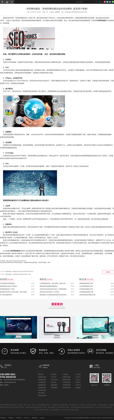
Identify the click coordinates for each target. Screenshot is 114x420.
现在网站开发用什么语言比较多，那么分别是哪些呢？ (14, 292)
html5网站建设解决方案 (86, 292)
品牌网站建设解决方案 (86, 283)
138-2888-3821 (7, 374)
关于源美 (78, 374)
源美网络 (57, 12)
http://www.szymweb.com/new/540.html (16, 261)
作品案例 (65, 374)
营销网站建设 (42, 387)
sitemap (42, 417)
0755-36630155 (8, 377)
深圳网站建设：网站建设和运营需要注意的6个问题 (18, 274)
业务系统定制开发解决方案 (87, 294)
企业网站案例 (66, 382)
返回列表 (108, 272)
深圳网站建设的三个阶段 (7, 289)
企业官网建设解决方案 (86, 286)
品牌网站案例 (66, 377)
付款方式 (78, 385)
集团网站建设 (42, 385)
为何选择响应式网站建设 (7, 283)
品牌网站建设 (42, 379)
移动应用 (53, 374)
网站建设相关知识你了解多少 (8, 286)
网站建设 (40, 374)
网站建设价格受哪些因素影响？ (49, 286)
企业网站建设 (42, 382)
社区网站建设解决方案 (86, 289)
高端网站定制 (42, 377)
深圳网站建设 (9, 262)
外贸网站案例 (66, 385)
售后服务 (78, 387)
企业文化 (78, 379)
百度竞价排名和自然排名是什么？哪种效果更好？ (54, 289)
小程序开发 (54, 379)
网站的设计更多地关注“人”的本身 (49, 292)
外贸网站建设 (42, 390)
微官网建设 (54, 387)
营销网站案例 (66, 387)
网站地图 (34, 417)
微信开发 (53, 382)
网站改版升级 (42, 395)
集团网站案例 (66, 379)
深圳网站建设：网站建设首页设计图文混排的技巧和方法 (19, 271)
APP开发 (53, 377)
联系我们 (78, 382)
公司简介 (78, 377)
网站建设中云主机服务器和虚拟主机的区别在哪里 (54, 294)
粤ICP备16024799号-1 (108, 417)
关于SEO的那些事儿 (6, 294)
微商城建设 (54, 385)
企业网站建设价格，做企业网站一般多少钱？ (53, 283)
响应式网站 (41, 393)
